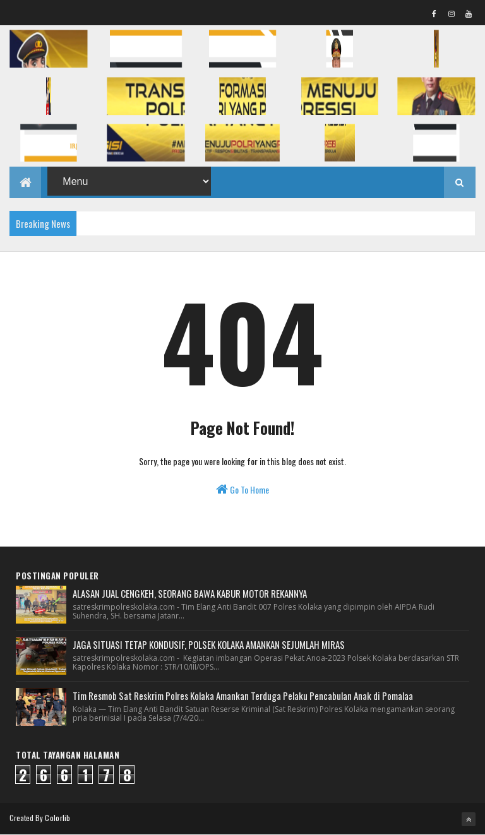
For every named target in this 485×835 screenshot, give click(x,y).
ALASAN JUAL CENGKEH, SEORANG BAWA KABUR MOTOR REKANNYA (190, 593)
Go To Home (242, 489)
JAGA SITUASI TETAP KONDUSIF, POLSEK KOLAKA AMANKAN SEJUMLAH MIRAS (209, 644)
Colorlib (57, 817)
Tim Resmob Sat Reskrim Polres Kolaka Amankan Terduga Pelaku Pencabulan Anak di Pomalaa (243, 695)
